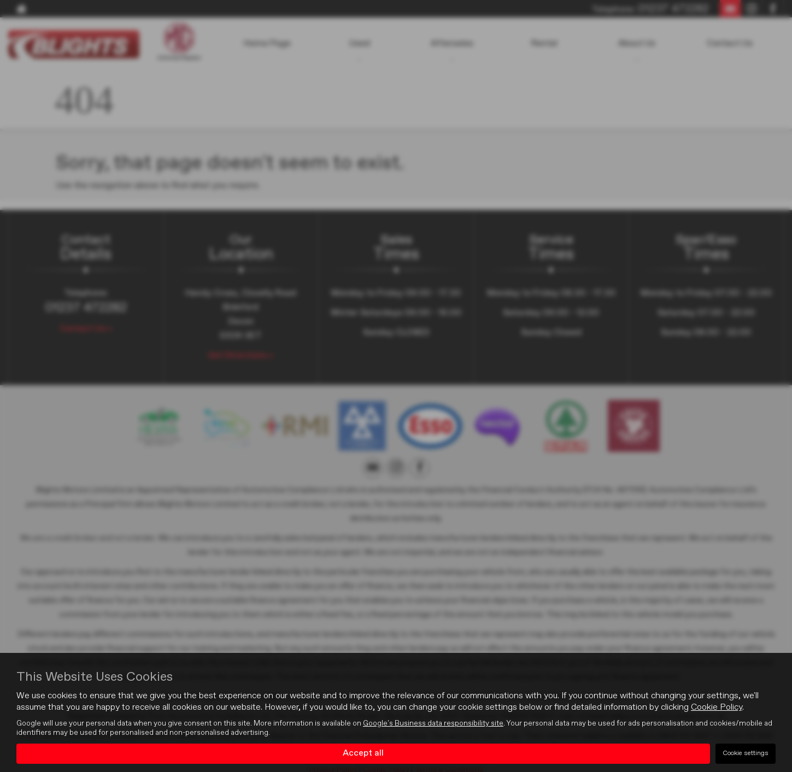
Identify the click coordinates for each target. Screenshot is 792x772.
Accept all (363, 753)
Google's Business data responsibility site (433, 723)
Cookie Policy (716, 707)
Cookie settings (745, 753)
